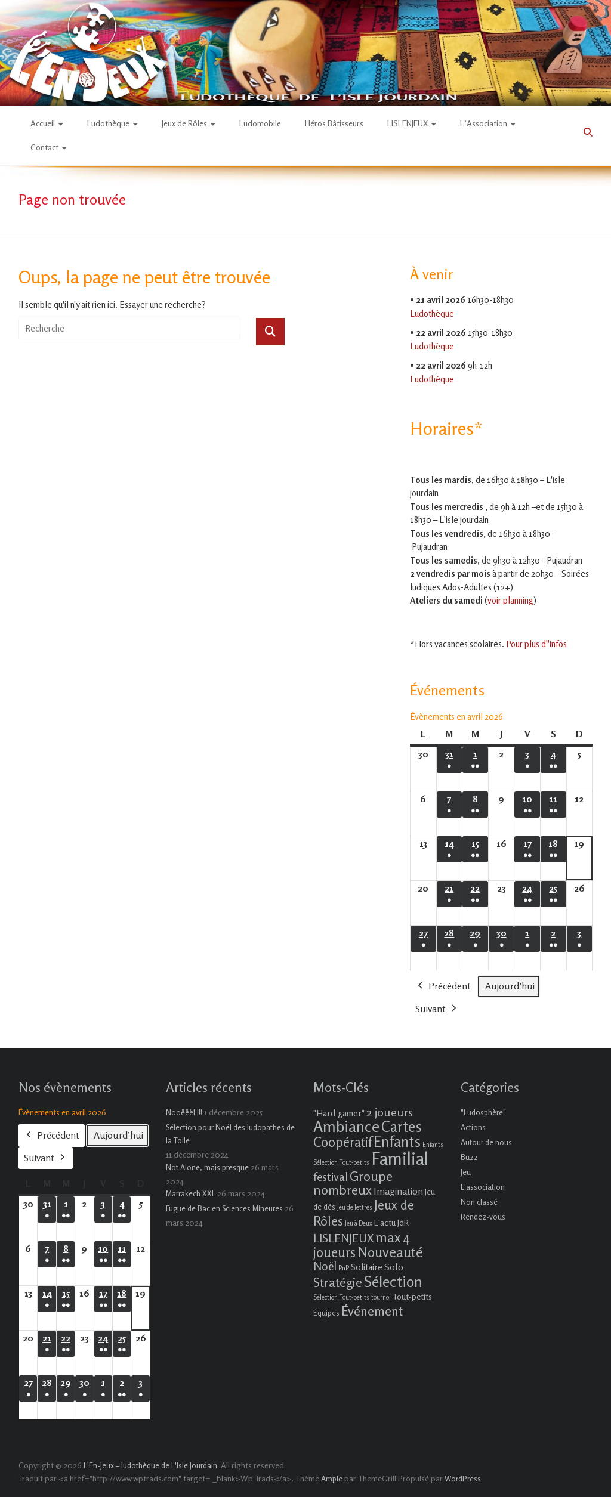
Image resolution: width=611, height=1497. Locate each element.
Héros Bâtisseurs (334, 123)
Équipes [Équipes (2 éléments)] (326, 1312)
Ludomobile (260, 123)
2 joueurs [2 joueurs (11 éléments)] (389, 1112)
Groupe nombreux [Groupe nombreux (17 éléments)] (353, 1183)
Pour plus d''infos (536, 643)
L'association (483, 1187)
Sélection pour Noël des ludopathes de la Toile (230, 1133)
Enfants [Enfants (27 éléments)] (397, 1141)
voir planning (510, 600)
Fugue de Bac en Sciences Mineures (224, 1208)
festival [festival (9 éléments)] (330, 1176)
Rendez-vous (483, 1216)
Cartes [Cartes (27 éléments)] (401, 1127)
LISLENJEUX (407, 123)
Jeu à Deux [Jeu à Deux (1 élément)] (358, 1223)
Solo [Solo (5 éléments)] (393, 1267)
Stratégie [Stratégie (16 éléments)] (337, 1282)
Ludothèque (108, 123)
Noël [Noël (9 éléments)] (325, 1266)
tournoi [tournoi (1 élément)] (381, 1297)
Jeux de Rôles (184, 123)
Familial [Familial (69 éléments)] (399, 1158)
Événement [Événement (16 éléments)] (372, 1311)
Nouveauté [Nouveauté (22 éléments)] (390, 1252)
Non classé (479, 1202)
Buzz (469, 1157)
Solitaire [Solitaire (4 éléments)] (366, 1267)
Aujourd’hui (510, 986)
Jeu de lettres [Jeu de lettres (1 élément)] (354, 1207)
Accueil (42, 123)
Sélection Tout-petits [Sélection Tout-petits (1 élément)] (341, 1297)
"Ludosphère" (483, 1112)
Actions (473, 1127)
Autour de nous (486, 1142)
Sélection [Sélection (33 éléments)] (393, 1281)
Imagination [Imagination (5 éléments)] (398, 1191)
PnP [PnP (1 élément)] (343, 1268)
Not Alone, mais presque (207, 1167)
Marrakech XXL (190, 1193)
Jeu (466, 1172)
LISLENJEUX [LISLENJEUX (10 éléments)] (343, 1238)
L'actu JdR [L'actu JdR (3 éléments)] (391, 1222)
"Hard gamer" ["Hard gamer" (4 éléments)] (339, 1113)
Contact (44, 147)
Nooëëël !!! (184, 1112)
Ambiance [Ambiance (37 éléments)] (346, 1126)
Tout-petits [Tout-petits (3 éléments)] (412, 1296)
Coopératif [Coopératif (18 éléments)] (342, 1142)
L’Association (483, 123)
